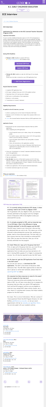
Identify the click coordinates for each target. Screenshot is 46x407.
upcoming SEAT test (13, 272)
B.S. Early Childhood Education (11, 21)
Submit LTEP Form (22, 68)
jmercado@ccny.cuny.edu (11, 345)
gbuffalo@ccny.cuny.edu (19, 301)
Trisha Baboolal (6, 367)
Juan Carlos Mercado (8, 339)
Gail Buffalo (6, 352)
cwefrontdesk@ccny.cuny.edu (12, 331)
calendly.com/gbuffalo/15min (31, 303)
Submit (8, 118)
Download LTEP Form (23, 64)
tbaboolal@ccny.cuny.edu (11, 372)
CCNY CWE (5, 325)
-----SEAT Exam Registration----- (23, 81)
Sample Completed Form (14, 59)
